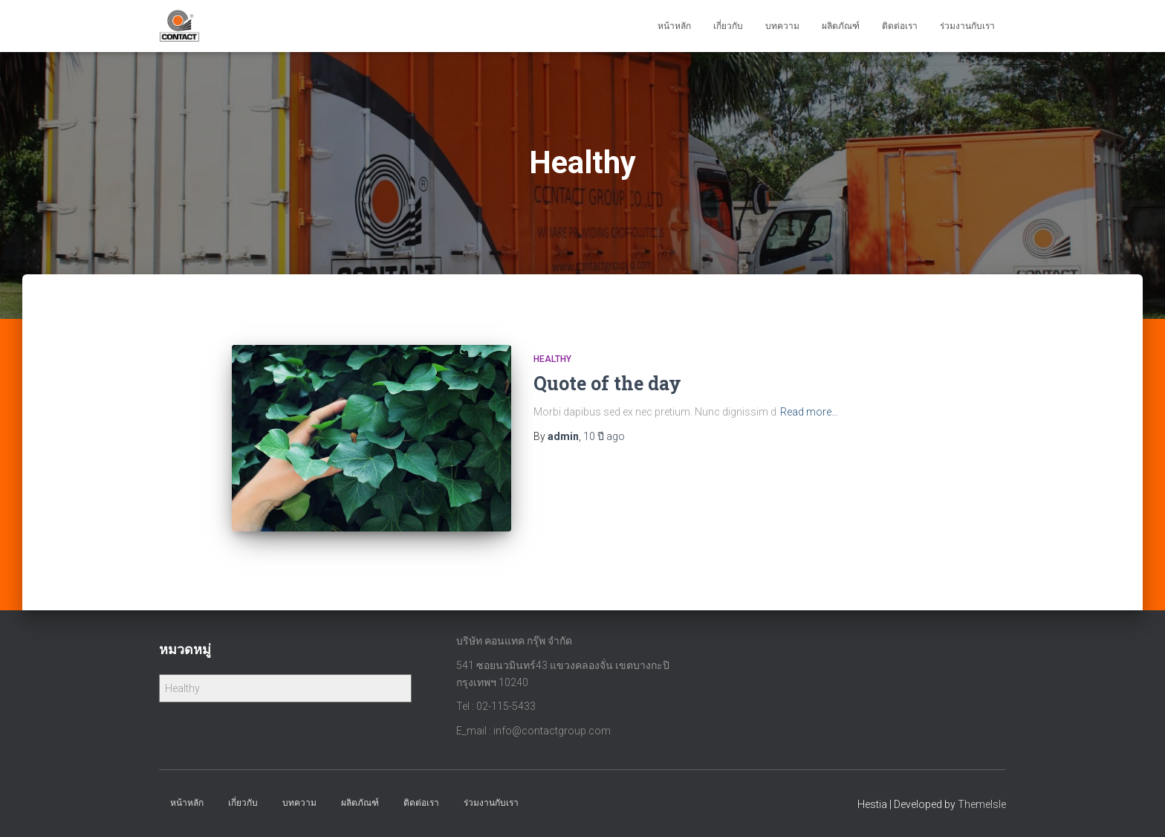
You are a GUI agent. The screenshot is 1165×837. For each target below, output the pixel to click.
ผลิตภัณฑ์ (841, 26)
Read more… (809, 412)
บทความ (782, 26)
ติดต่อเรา (900, 26)
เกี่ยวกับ (728, 26)
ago (604, 436)
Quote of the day (607, 383)
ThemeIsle (982, 804)
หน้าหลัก (674, 26)
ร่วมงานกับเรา (967, 26)
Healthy (552, 359)
